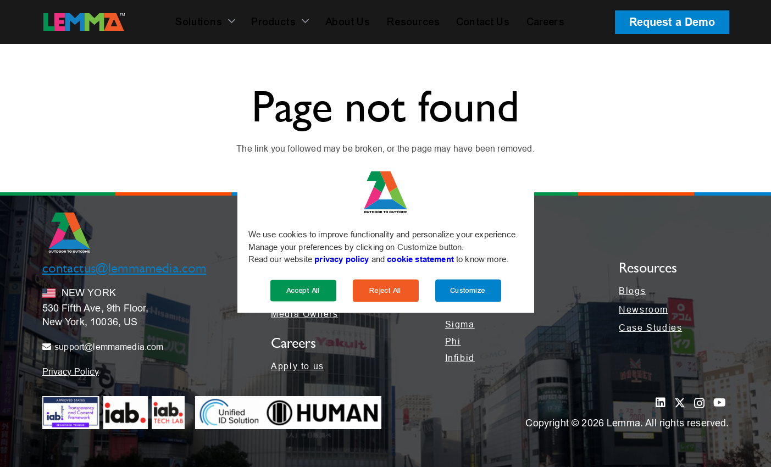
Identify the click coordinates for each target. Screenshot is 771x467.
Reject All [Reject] (386, 290)
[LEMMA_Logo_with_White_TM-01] (84, 22)
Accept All (303, 290)
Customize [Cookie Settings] (468, 290)
